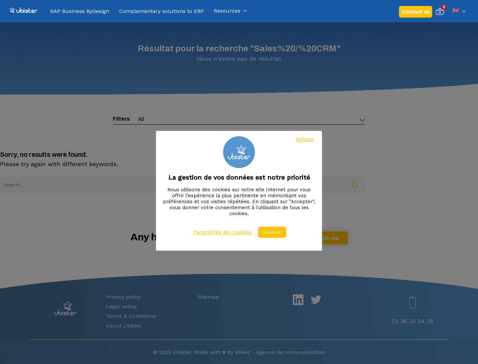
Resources (230, 11)
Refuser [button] (304, 139)
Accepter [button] (272, 232)
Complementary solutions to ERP (161, 11)
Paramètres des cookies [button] (222, 232)
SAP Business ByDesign (79, 11)
